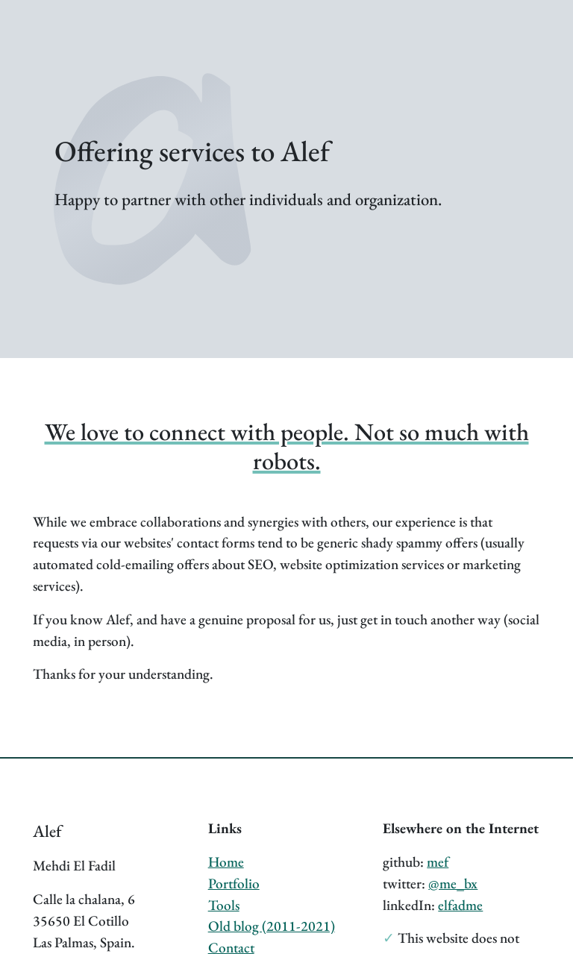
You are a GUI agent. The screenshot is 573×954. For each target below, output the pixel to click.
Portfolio (234, 883)
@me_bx (453, 883)
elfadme (460, 905)
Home (226, 862)
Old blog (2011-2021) (271, 926)
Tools (223, 905)
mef (437, 862)
